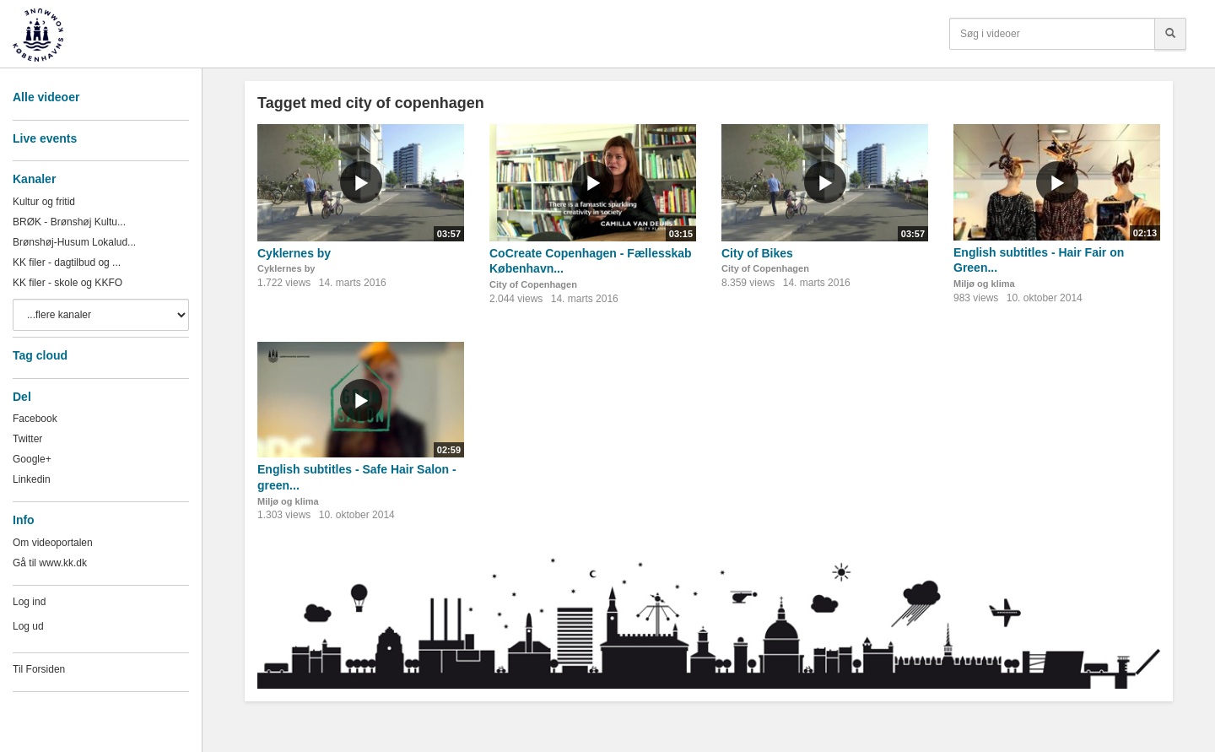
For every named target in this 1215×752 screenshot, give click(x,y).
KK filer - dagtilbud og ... (67, 262)
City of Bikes (757, 253)
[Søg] (1170, 34)
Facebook (35, 419)
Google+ (32, 459)
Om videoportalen (53, 543)
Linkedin (32, 479)
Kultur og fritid (44, 202)
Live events (45, 138)
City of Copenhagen (533, 284)
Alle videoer (46, 97)
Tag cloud (40, 355)
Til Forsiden (39, 669)
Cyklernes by (294, 253)
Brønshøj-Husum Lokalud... (74, 242)
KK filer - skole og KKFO (67, 283)
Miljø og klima (984, 284)
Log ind (29, 602)
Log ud (28, 626)
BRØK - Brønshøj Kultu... (69, 222)
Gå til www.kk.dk (50, 563)
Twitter (27, 439)
